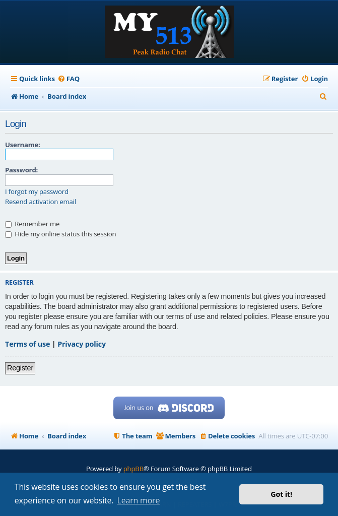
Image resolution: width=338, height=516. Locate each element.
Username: (22, 144)
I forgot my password (37, 191)
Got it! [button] (281, 494)
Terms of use (27, 344)
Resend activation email (40, 202)
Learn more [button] (138, 500)
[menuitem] (68, 79)
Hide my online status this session (60, 233)
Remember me (32, 223)
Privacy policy (81, 344)
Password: (21, 169)
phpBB (133, 468)
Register (20, 368)
